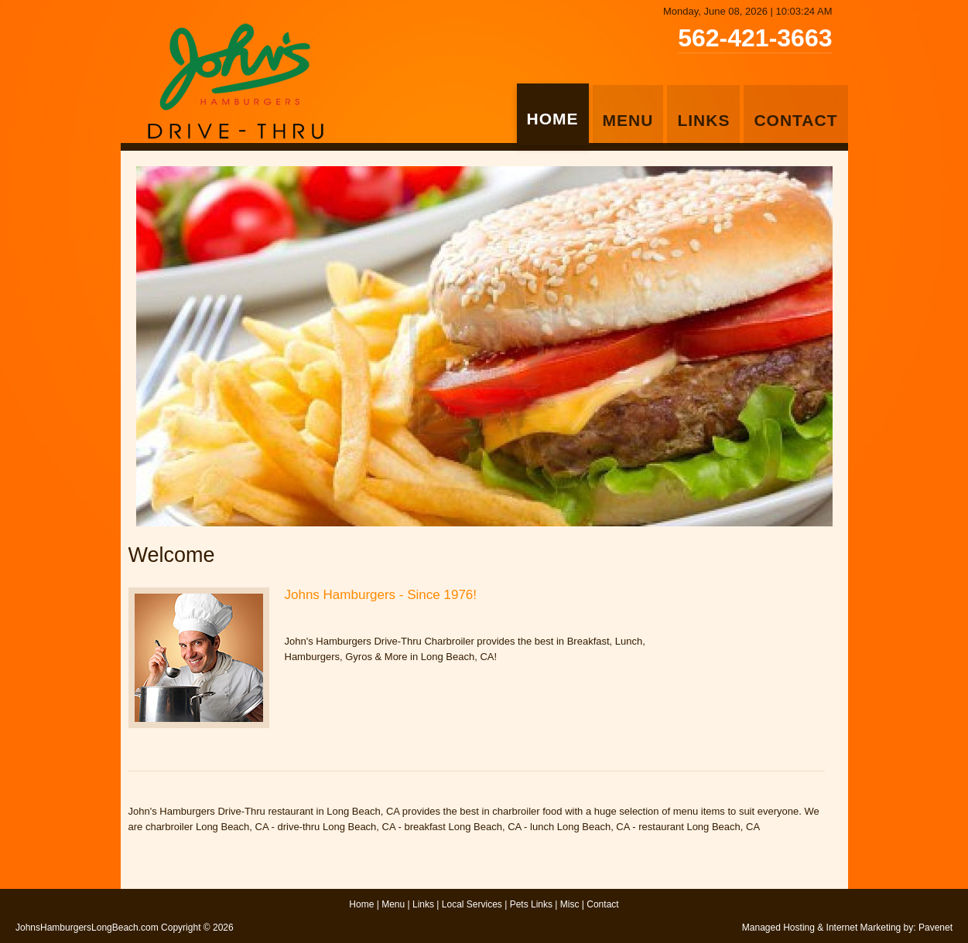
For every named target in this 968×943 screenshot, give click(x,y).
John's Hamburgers (235, 81)
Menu (393, 904)
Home (361, 904)
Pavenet (935, 927)
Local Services (472, 904)
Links (423, 904)
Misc (570, 904)
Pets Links (531, 904)
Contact (602, 904)
